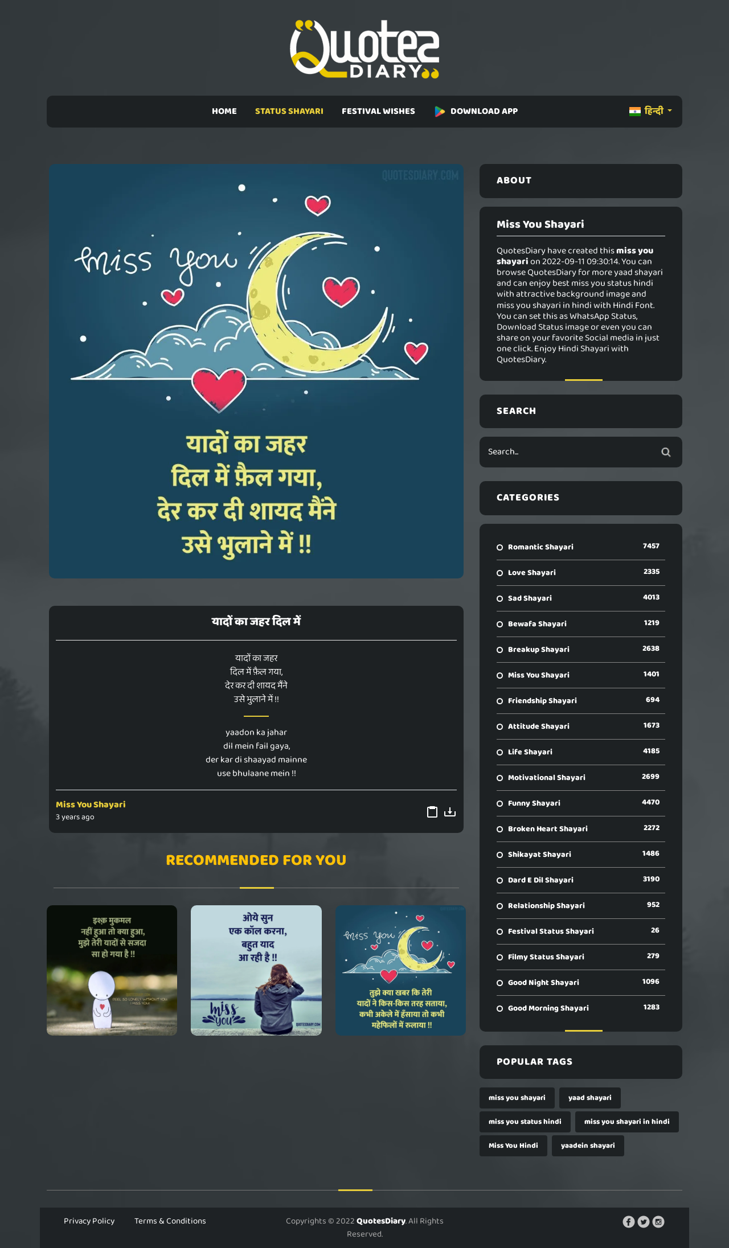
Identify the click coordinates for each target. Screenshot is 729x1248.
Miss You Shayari (91, 805)
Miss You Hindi (513, 1146)
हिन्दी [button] (647, 111)
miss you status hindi (525, 1122)
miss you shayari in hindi (627, 1122)
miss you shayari (517, 1098)
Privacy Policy (89, 1221)
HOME (224, 111)
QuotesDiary (381, 1221)
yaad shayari (590, 1098)
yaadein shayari (588, 1146)
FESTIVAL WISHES (378, 111)
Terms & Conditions (170, 1221)
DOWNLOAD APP (475, 111)
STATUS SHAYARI (289, 111)
